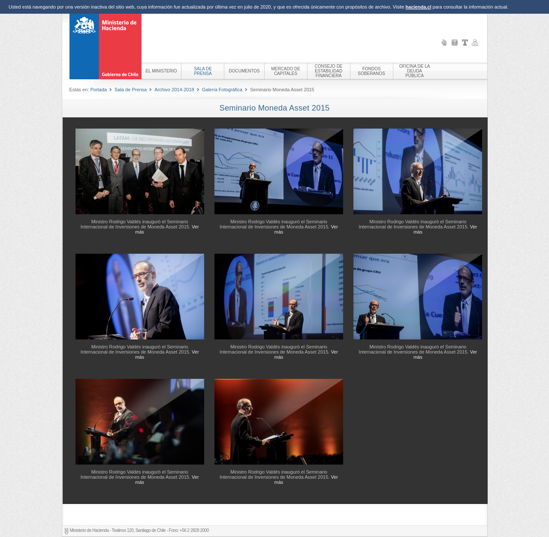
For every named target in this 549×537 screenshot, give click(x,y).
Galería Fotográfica (222, 89)
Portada (98, 89)
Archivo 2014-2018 (174, 89)
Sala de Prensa (131, 89)
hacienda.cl (418, 6)
